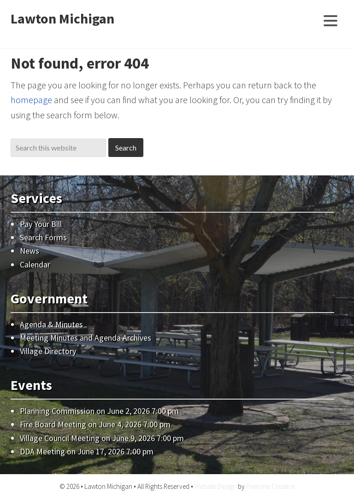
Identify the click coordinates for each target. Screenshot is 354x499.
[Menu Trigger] (330, 19)
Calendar (35, 264)
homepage (31, 99)
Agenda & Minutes (51, 324)
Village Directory (48, 351)
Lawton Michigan (62, 18)
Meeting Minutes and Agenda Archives (85, 337)
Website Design (215, 486)
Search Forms (43, 237)
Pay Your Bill (41, 224)
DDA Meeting (42, 451)
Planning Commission (57, 411)
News (29, 250)
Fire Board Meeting (53, 424)
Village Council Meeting (60, 438)
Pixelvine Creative (270, 486)
